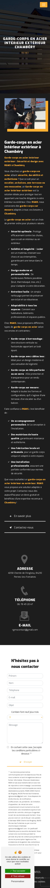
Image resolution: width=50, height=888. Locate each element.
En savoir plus (19, 516)
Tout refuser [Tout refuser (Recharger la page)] (18, 876)
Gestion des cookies (35, 881)
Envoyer (28, 758)
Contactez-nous (20, 527)
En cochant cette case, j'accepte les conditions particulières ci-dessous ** (26, 746)
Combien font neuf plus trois (25, 708)
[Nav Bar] (43, 4)
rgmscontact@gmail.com (25, 625)
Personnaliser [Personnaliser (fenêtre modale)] (17, 881)
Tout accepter (17, 871)
